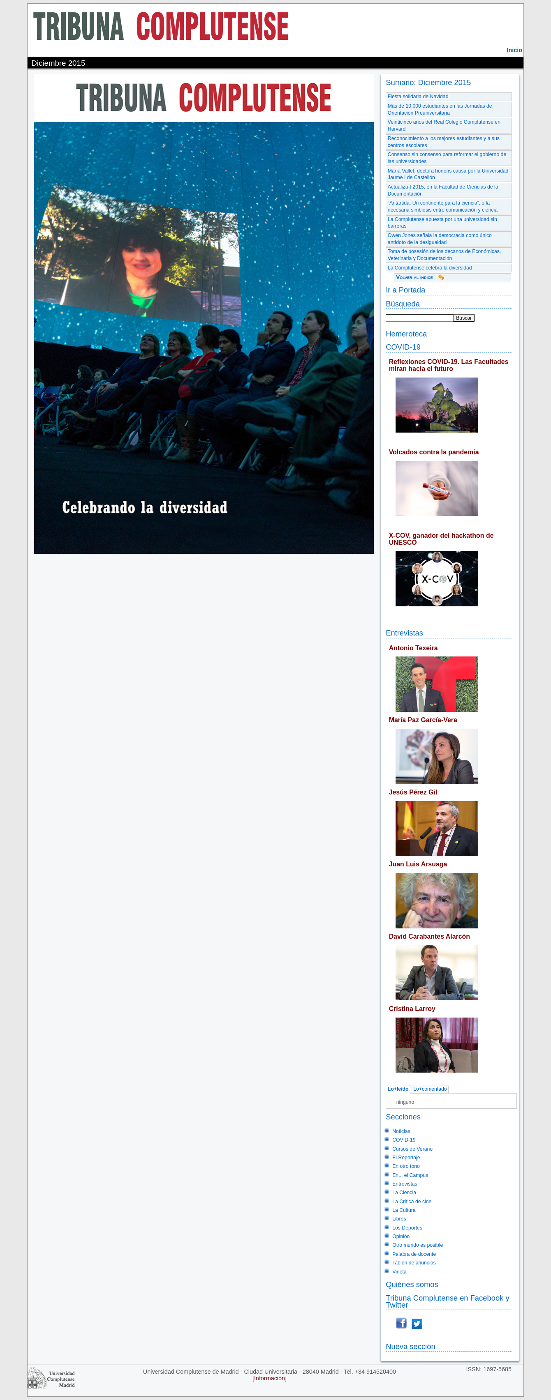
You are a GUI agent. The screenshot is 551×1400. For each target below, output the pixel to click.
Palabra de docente (414, 1254)
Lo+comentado (430, 1089)
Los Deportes (407, 1228)
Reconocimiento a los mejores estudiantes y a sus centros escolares (444, 142)
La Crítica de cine (411, 1201)
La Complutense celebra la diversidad (430, 268)
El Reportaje (406, 1158)
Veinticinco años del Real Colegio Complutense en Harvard (444, 125)
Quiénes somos (412, 1284)
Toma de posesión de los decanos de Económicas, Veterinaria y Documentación (444, 255)
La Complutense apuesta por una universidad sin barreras (442, 222)
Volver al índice (414, 277)
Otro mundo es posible (417, 1245)
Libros (399, 1219)
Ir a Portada (405, 290)
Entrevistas (404, 633)
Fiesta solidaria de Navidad (418, 96)
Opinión (401, 1236)
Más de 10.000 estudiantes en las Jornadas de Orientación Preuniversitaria (440, 109)
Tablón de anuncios (413, 1263)
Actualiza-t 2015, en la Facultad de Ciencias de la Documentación (443, 190)
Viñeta (399, 1272)
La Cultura (403, 1210)
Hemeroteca (406, 333)
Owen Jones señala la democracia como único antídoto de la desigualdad (440, 239)
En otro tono (406, 1166)
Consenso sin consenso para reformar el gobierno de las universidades (447, 158)
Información (269, 1378)
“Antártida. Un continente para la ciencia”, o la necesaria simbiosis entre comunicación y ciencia (443, 206)
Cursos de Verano (412, 1149)
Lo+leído (398, 1089)
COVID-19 (403, 347)
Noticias (401, 1131)
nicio (514, 50)
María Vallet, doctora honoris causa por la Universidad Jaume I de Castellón (448, 174)
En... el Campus (410, 1175)
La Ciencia (404, 1192)
